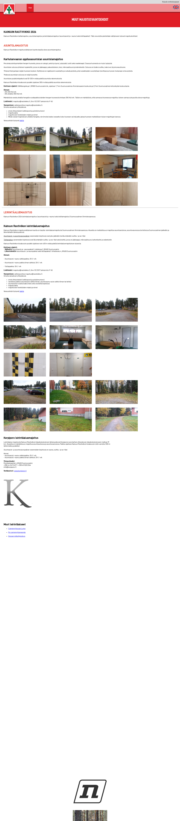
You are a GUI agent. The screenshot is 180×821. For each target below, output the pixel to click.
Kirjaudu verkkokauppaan (170, 2)
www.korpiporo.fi (20, 471)
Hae (30, 8)
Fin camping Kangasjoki (17, 532)
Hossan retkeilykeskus (16, 536)
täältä (22, 121)
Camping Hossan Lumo (16, 529)
